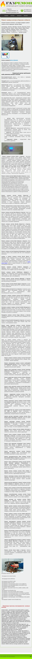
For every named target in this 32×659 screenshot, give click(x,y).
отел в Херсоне (14, 60)
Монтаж (24, 19)
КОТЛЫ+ (13, 15)
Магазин (26, 15)
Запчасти (19, 15)
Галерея (16, 22)
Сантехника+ (4, 19)
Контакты (17, 19)
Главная (6, 15)
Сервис (11, 19)
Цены (29, 19)
